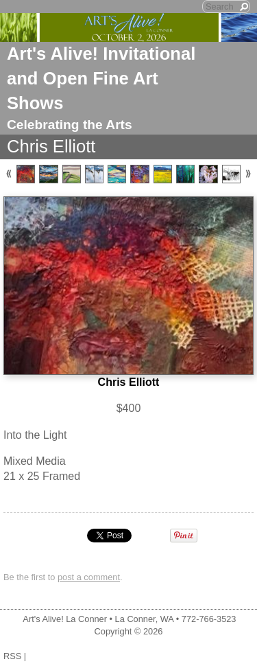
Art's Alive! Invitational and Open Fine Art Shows (101, 78)
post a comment (89, 577)
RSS (12, 656)
